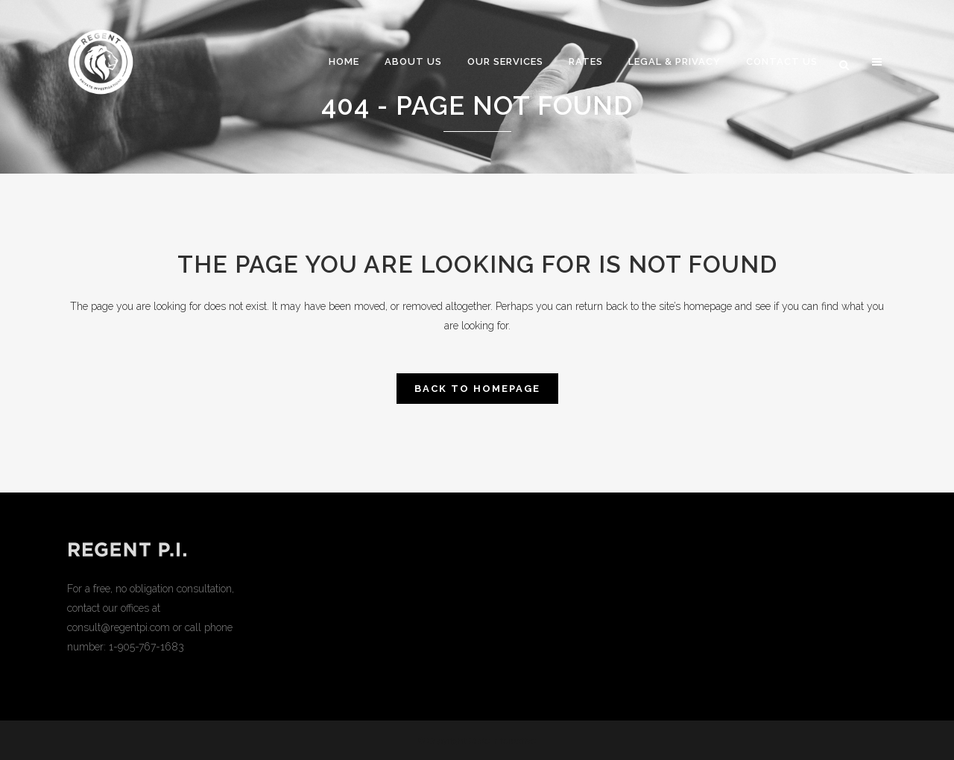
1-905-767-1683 (146, 647)
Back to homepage (477, 388)
